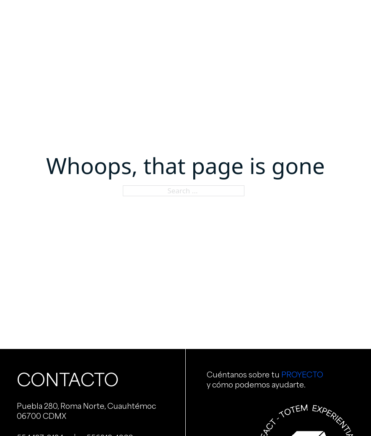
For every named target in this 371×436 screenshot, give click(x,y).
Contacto (293, 16)
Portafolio (200, 16)
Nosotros (105, 16)
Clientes (247, 16)
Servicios (152, 16)
